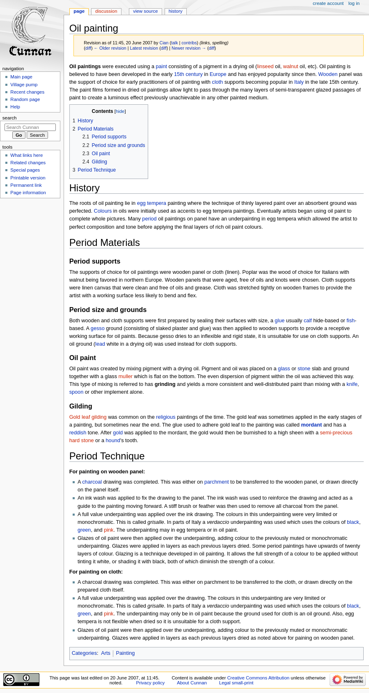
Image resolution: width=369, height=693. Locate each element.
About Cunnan (192, 682)
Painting (125, 653)
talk (174, 42)
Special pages (25, 170)
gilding (99, 417)
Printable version (27, 177)
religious (165, 417)
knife (352, 384)
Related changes (28, 162)
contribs (189, 42)
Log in (354, 3)
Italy (299, 82)
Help (15, 106)
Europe (218, 74)
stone (304, 369)
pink (108, 530)
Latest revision (144, 48)
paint (161, 66)
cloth (217, 82)
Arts (105, 653)
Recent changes (27, 91)
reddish (78, 433)
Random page (25, 99)
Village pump (23, 84)
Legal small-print (236, 682)
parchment (216, 482)
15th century (188, 74)
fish (350, 321)
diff (88, 48)
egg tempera (151, 203)
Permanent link (25, 185)
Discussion (106, 11)
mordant (311, 425)
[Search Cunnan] (30, 127)
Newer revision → (189, 48)
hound (113, 440)
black (353, 522)
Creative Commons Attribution (258, 677)
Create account (328, 3)
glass (284, 369)
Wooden (327, 74)
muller (126, 376)
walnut (290, 66)
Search (9, 117)
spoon (76, 392)
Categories (84, 653)
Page (79, 11)
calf (308, 321)
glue (279, 321)
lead (100, 344)
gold (118, 433)
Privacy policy (150, 682)
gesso (98, 328)
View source (145, 11)
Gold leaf (79, 417)
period (149, 219)
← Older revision (110, 48)
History (176, 11)
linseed (265, 66)
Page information (28, 192)
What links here (26, 155)
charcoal (92, 482)
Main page (21, 76)
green (84, 530)
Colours (103, 211)
